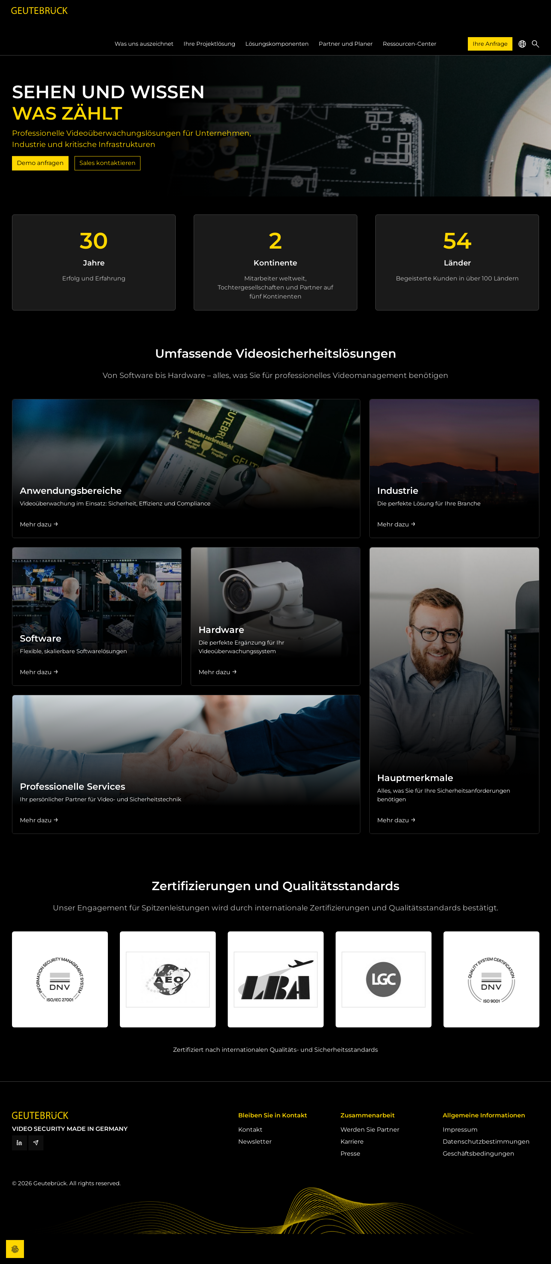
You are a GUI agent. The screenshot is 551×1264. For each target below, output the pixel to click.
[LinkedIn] (19, 1142)
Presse (350, 1153)
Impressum (460, 1129)
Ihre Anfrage (490, 43)
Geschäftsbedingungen (478, 1153)
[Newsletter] (35, 1142)
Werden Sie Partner (369, 1129)
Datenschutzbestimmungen (486, 1141)
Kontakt (250, 1129)
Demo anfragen (40, 162)
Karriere (352, 1141)
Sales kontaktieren (107, 162)
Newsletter (255, 1141)
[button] (522, 44)
